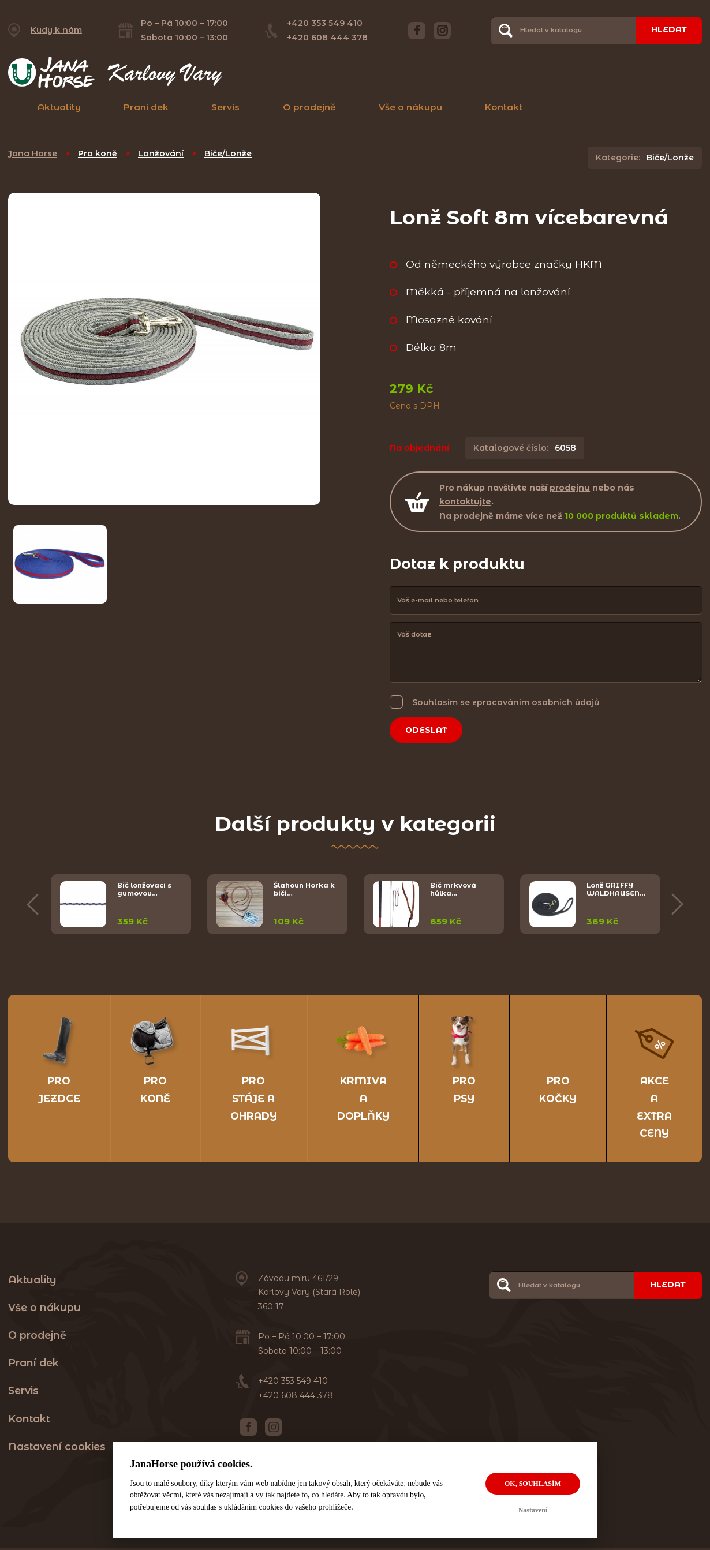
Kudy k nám (56, 30)
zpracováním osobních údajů (536, 702)
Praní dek (146, 107)
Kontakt (503, 107)
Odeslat (427, 730)
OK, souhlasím (533, 1484)
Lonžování (161, 153)
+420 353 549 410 (324, 23)
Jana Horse (32, 153)
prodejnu (570, 487)
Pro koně (97, 153)
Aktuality (59, 107)
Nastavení (533, 1510)
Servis (225, 107)
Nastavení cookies (57, 1448)
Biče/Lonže (228, 153)
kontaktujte (465, 501)
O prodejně (309, 107)
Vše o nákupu (410, 107)
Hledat (668, 30)
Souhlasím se (506, 702)
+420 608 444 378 (326, 37)
